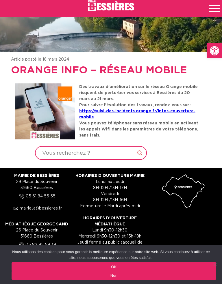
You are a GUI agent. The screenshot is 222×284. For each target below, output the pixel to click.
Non (114, 275)
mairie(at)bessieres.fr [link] (37, 208)
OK (113, 267)
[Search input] (88, 153)
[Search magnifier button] (140, 153)
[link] (214, 50)
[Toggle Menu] (214, 8)
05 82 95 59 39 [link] (36, 244)
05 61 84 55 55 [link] (37, 196)
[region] (111, 26)
